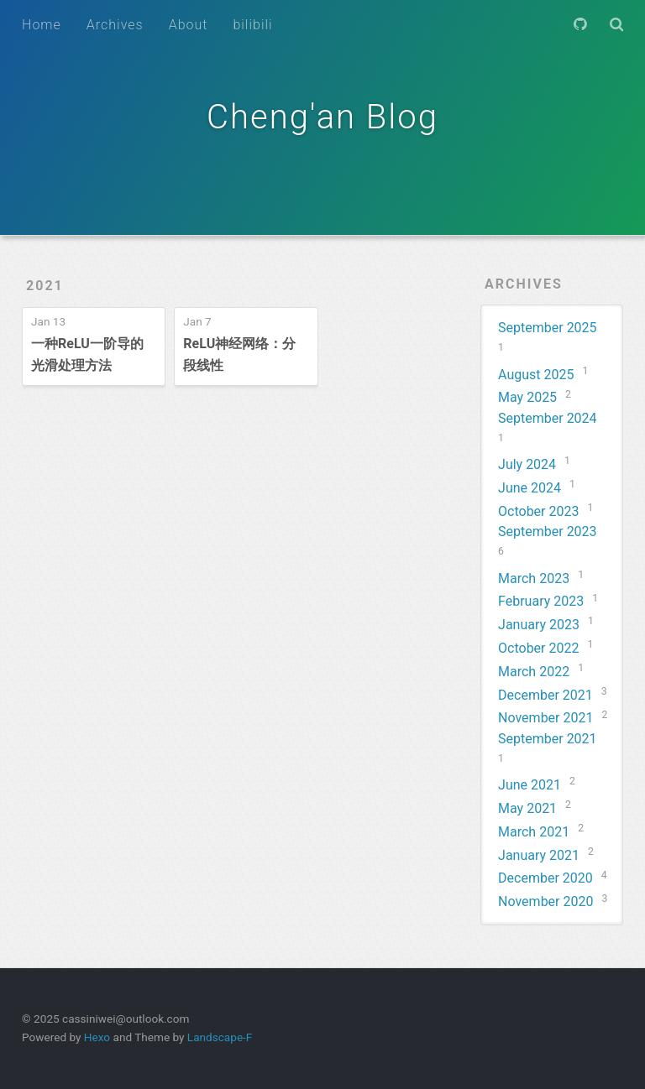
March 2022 (533, 672)
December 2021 (545, 695)
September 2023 (547, 531)
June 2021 (529, 785)
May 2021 (527, 808)
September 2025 (547, 328)
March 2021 (533, 832)
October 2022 (538, 648)
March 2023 (533, 578)
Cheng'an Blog (322, 117)
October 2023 (538, 511)
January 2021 (538, 855)
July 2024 (527, 464)
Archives (115, 25)
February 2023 (541, 601)
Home (41, 25)
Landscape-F (220, 1037)
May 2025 (527, 397)
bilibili (252, 25)
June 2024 (529, 488)
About (188, 25)
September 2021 (547, 739)
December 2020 (545, 878)
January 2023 (538, 625)
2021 (45, 286)
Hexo (97, 1037)
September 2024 (547, 418)
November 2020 (545, 901)
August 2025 (536, 375)
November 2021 (545, 718)
